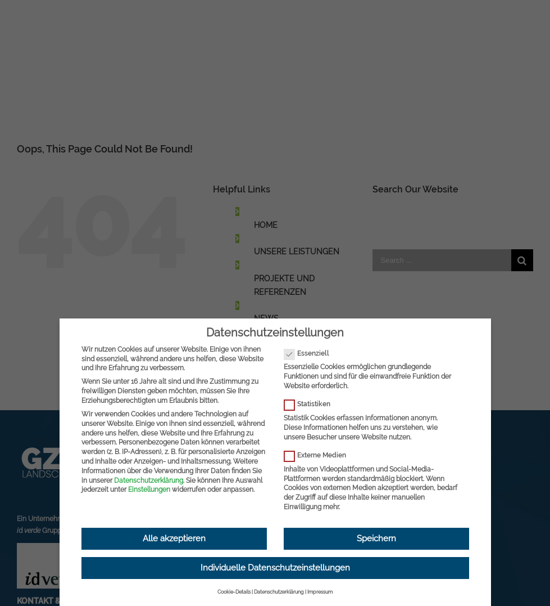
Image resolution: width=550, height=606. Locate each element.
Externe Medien (320, 455)
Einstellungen (149, 489)
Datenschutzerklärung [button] (279, 592)
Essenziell (311, 353)
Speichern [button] (376, 538)
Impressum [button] (320, 592)
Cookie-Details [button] (234, 592)
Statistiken (312, 404)
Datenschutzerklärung (148, 480)
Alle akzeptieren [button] (174, 538)
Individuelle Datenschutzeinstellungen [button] (275, 568)
